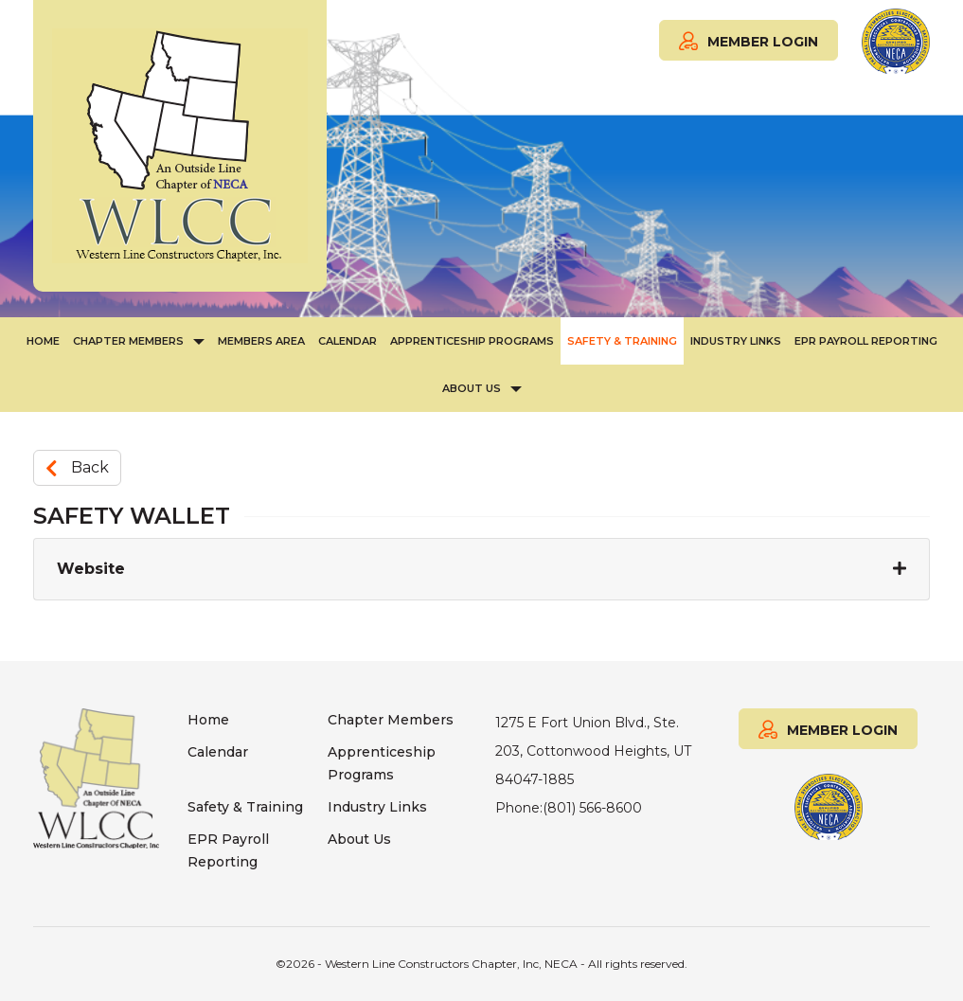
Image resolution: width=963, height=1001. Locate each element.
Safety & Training (622, 341)
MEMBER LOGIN (748, 39)
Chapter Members (128, 341)
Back (77, 466)
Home (43, 341)
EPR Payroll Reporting (865, 341)
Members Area (261, 341)
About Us (471, 388)
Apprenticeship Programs (472, 341)
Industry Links (735, 341)
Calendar (347, 341)
